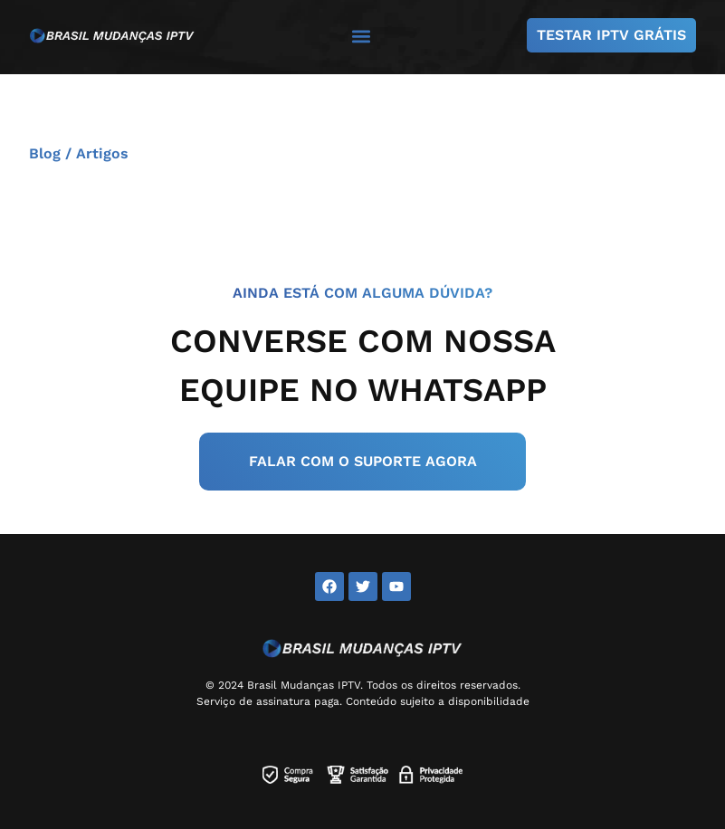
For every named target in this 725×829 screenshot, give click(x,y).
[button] (361, 36)
